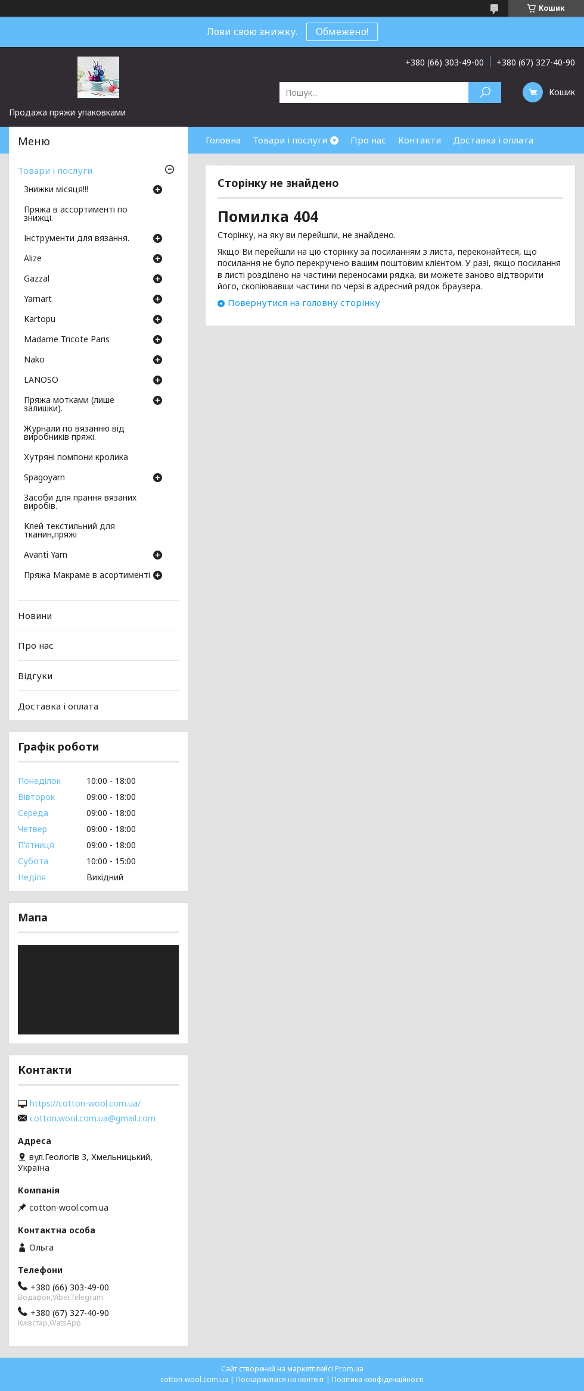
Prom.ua (349, 1369)
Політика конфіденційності (378, 1379)
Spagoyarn (44, 478)
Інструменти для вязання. (76, 238)
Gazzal (36, 279)
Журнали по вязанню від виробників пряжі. (74, 433)
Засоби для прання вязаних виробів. (80, 502)
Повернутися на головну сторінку (304, 302)
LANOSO (41, 380)
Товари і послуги (290, 140)
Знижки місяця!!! (56, 190)
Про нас (368, 140)
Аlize (33, 259)
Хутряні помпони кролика (76, 457)
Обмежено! (342, 31)
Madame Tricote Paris (67, 340)
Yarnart (38, 299)
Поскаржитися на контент (280, 1379)
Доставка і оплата (493, 140)
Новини (35, 615)
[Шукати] (484, 92)
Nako (34, 360)
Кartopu (39, 319)
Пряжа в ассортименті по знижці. (76, 214)
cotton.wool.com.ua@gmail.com (93, 1118)
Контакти (419, 140)
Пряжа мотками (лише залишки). (69, 405)
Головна (223, 140)
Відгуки (35, 676)
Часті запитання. (242, 167)
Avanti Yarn (45, 555)
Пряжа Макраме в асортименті (87, 575)
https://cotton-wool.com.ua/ (85, 1103)
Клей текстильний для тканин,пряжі (69, 531)
